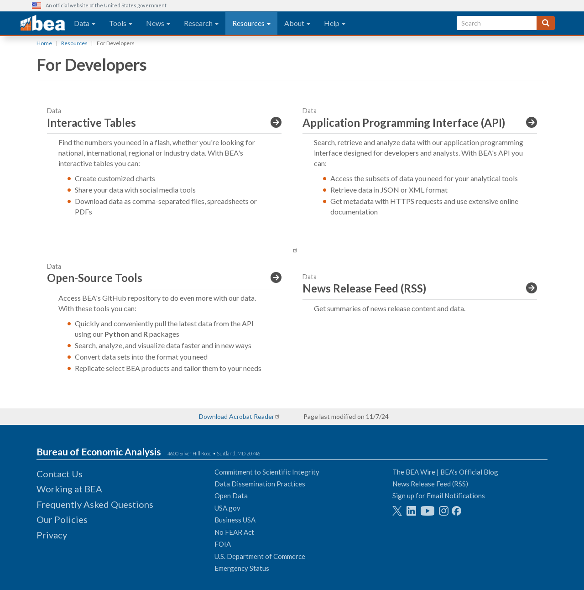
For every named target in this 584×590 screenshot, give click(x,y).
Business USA (235, 520)
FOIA (222, 544)
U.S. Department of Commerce (259, 556)
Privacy (51, 534)
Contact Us (59, 473)
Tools (120, 23)
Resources (251, 23)
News (158, 23)
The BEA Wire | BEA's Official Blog (445, 472)
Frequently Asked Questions (94, 504)
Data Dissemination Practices (259, 484)
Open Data (231, 495)
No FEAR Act (234, 532)
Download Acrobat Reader (236, 416)
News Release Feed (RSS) (430, 484)
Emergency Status (241, 568)
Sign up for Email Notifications (438, 495)
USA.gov (227, 508)
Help (334, 23)
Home (44, 43)
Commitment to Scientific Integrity (266, 472)
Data (84, 23)
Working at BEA (69, 488)
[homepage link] (43, 23)
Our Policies (62, 519)
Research (201, 23)
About (297, 23)
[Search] (546, 23)
